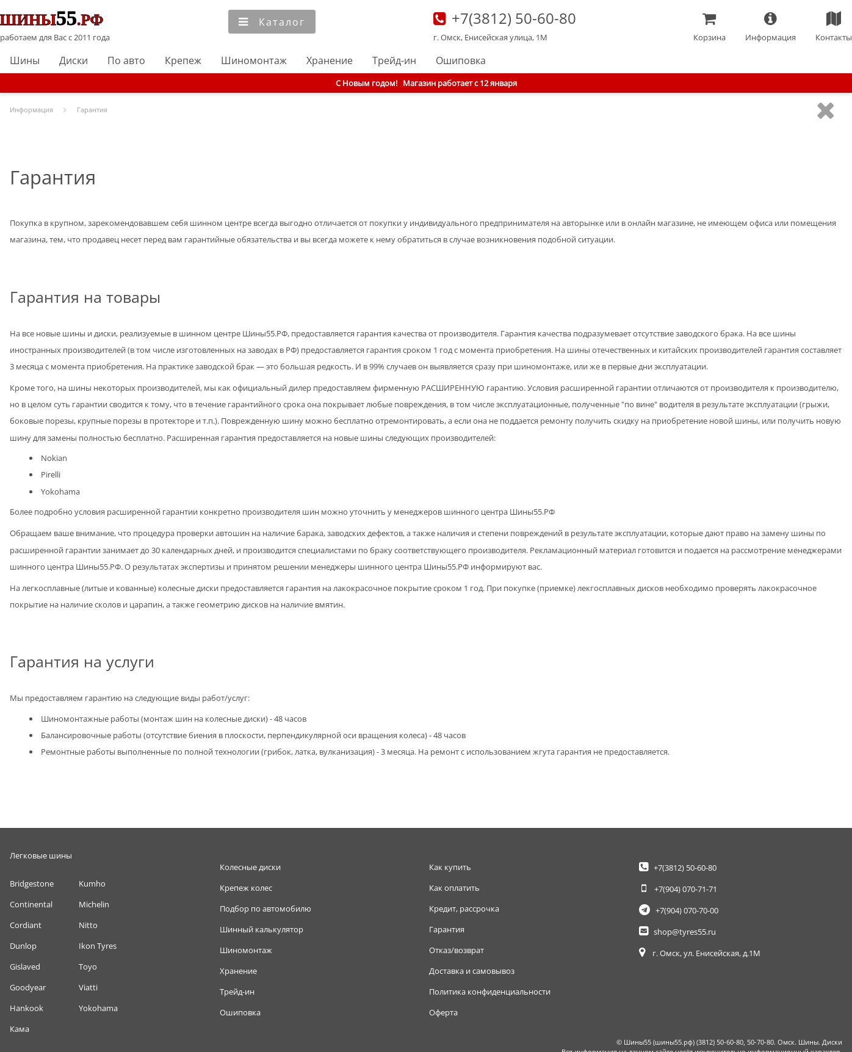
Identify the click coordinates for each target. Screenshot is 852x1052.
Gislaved (25, 966)
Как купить (450, 867)
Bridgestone (32, 883)
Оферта (443, 1012)
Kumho (92, 883)
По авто (126, 60)
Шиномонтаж (254, 60)
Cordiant (26, 925)
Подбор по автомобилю (265, 908)
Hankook (26, 1008)
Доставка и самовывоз (471, 970)
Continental (31, 904)
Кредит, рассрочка (464, 908)
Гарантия (446, 929)
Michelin (94, 904)
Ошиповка (461, 60)
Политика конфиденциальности (490, 991)
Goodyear (28, 987)
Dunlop (23, 945)
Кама (19, 1028)
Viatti (88, 987)
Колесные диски (250, 867)
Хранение (329, 60)
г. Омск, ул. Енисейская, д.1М (699, 953)
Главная (55, 19)
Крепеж (183, 60)
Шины (25, 60)
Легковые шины (41, 855)
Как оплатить (454, 887)
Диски (73, 60)
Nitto (88, 925)
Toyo (88, 966)
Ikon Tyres (98, 945)
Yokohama (98, 1008)
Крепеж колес (246, 887)
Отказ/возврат (456, 950)
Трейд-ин (394, 60)
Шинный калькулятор (261, 929)
